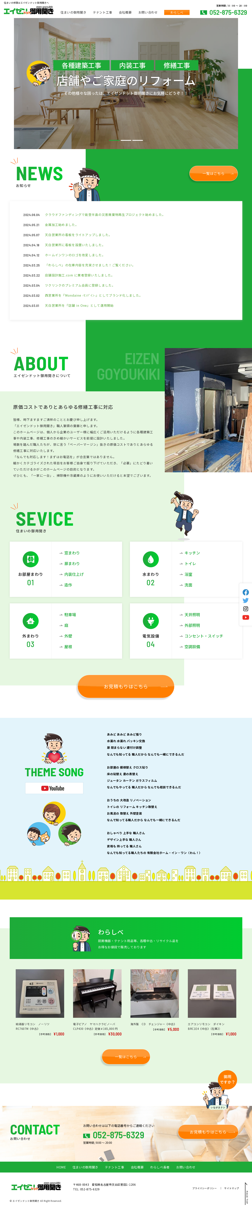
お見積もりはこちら (126, 686)
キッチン (192, 553)
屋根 (68, 646)
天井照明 (192, 614)
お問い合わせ (148, 12)
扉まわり (72, 563)
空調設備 (192, 646)
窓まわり (72, 553)
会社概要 (125, 12)
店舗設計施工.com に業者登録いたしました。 (79, 275)
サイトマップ (231, 1188)
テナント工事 (102, 12)
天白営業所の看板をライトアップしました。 (78, 234)
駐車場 (70, 614)
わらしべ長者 (160, 1167)
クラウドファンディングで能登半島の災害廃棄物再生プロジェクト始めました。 (105, 214)
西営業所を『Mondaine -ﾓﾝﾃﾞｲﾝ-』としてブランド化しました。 (93, 295)
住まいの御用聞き (73, 12)
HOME (61, 1167)
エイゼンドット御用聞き (26, 1200)
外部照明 (192, 625)
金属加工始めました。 (62, 224)
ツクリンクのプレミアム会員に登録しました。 (80, 285)
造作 (68, 585)
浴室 (188, 574)
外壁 (68, 636)
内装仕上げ (74, 574)
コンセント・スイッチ (204, 636)
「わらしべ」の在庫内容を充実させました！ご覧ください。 (90, 265)
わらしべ (176, 12)
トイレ (190, 563)
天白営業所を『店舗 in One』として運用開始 (79, 305)
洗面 (188, 585)
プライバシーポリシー (204, 1188)
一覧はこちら (214, 173)
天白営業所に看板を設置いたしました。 (75, 244)
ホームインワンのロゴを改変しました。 (75, 255)
